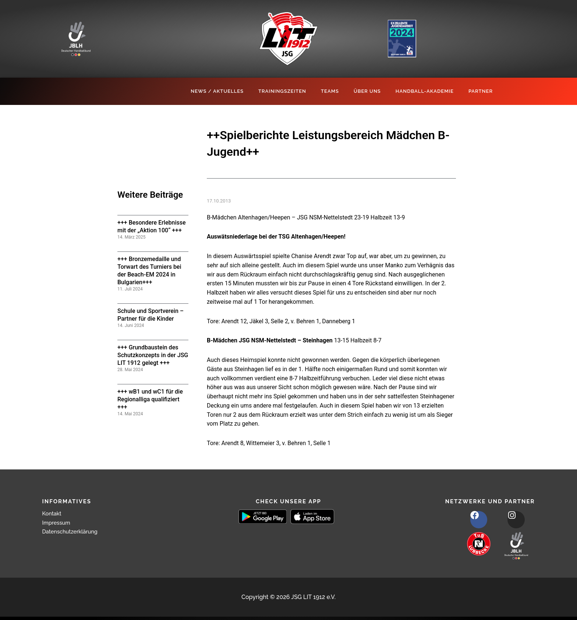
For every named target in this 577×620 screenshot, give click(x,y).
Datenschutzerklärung (72, 531)
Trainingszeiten (282, 91)
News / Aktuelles (217, 91)
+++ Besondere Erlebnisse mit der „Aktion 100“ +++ (151, 226)
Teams (330, 91)
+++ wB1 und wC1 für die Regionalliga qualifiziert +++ (150, 399)
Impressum (57, 522)
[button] (16, 604)
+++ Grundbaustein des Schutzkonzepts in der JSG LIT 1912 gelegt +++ (152, 355)
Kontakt (53, 513)
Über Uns (367, 91)
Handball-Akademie (425, 91)
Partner (480, 91)
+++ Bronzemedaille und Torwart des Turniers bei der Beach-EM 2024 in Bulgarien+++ (149, 270)
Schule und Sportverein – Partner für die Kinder (150, 314)
